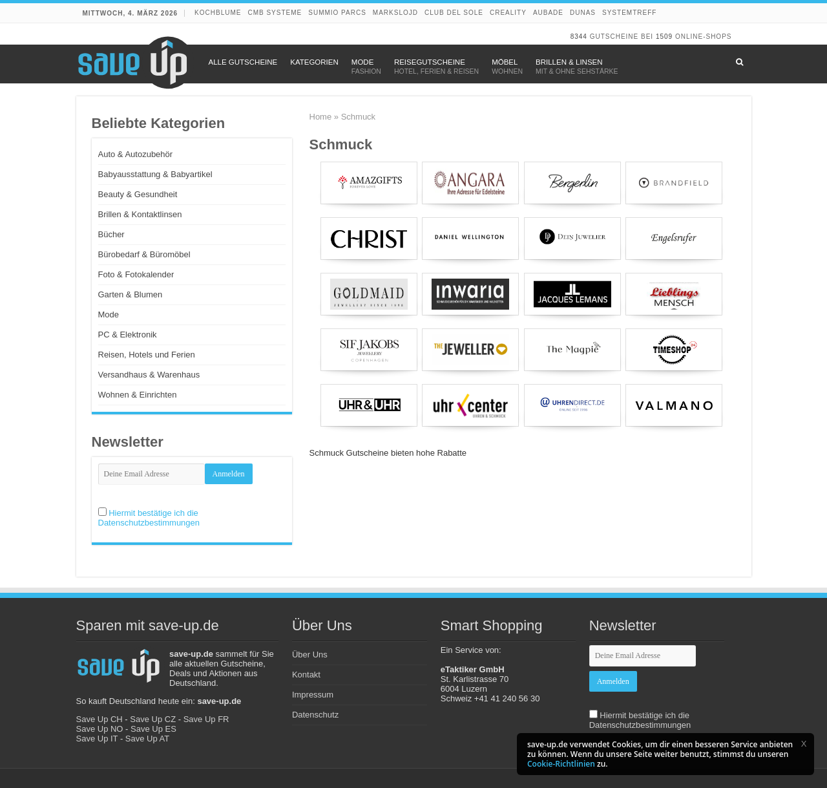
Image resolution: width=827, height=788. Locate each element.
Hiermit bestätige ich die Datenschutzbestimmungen (149, 517)
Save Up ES (153, 729)
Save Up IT (97, 738)
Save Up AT (147, 738)
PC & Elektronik (127, 334)
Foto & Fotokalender (136, 274)
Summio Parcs (337, 12)
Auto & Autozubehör (135, 154)
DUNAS (583, 12)
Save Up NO (99, 729)
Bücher (111, 234)
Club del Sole (453, 12)
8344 (579, 36)
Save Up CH (99, 719)
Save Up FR (206, 719)
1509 (664, 36)
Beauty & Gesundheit (138, 194)
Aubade (548, 12)
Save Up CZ (153, 719)
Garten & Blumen (130, 294)
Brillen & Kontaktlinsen (140, 214)
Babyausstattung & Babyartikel (155, 174)
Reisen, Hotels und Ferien (146, 354)
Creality (508, 12)
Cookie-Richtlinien (561, 763)
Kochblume (217, 12)
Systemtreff (629, 12)
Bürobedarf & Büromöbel (144, 254)
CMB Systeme (274, 12)
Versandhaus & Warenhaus (149, 374)
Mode (109, 314)
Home (320, 117)
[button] (804, 743)
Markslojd (395, 12)
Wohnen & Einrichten (137, 394)
